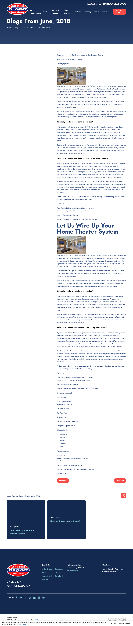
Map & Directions (72, 571)
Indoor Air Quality (47, 576)
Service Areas (59, 569)
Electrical (45, 580)
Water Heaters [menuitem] (67, 12)
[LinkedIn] (34, 598)
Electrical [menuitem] (77, 11)
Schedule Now (119, 12)
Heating (44, 572)
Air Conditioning (47, 569)
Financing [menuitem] (87, 11)
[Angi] (30, 598)
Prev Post (62, 480)
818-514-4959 (114, 4)
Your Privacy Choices (30, 620)
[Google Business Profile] (43, 598)
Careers (57, 572)
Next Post (120, 480)
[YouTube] (21, 598)
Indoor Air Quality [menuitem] (56, 12)
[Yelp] (25, 598)
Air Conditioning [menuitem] (35, 12)
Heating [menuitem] (46, 11)
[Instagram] (39, 598)
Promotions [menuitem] (105, 11)
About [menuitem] (96, 11)
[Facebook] (16, 598)
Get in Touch (59, 576)
